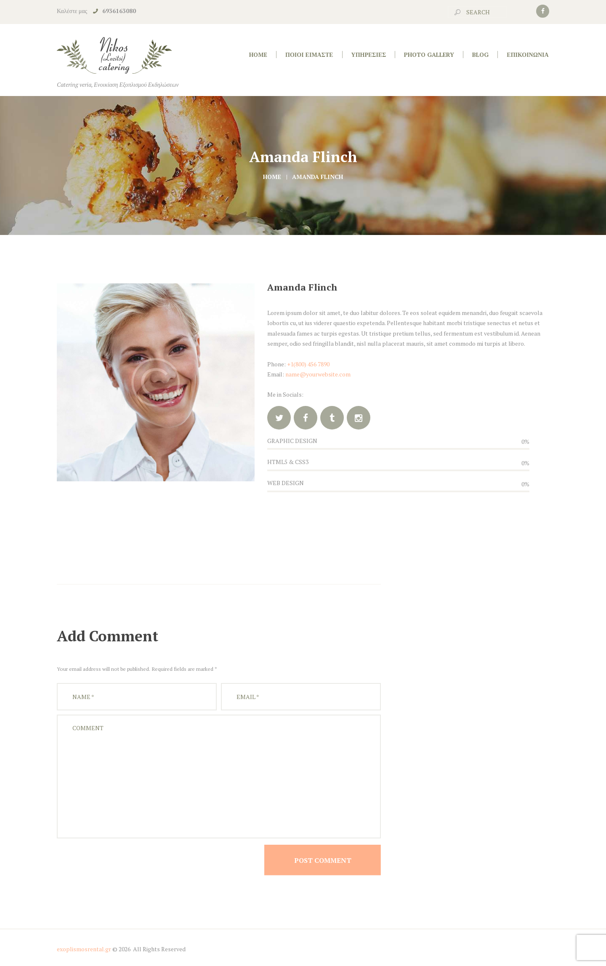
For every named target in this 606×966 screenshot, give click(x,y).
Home (272, 177)
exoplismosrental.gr (84, 949)
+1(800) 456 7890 (308, 364)
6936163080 (119, 11)
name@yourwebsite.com (318, 374)
